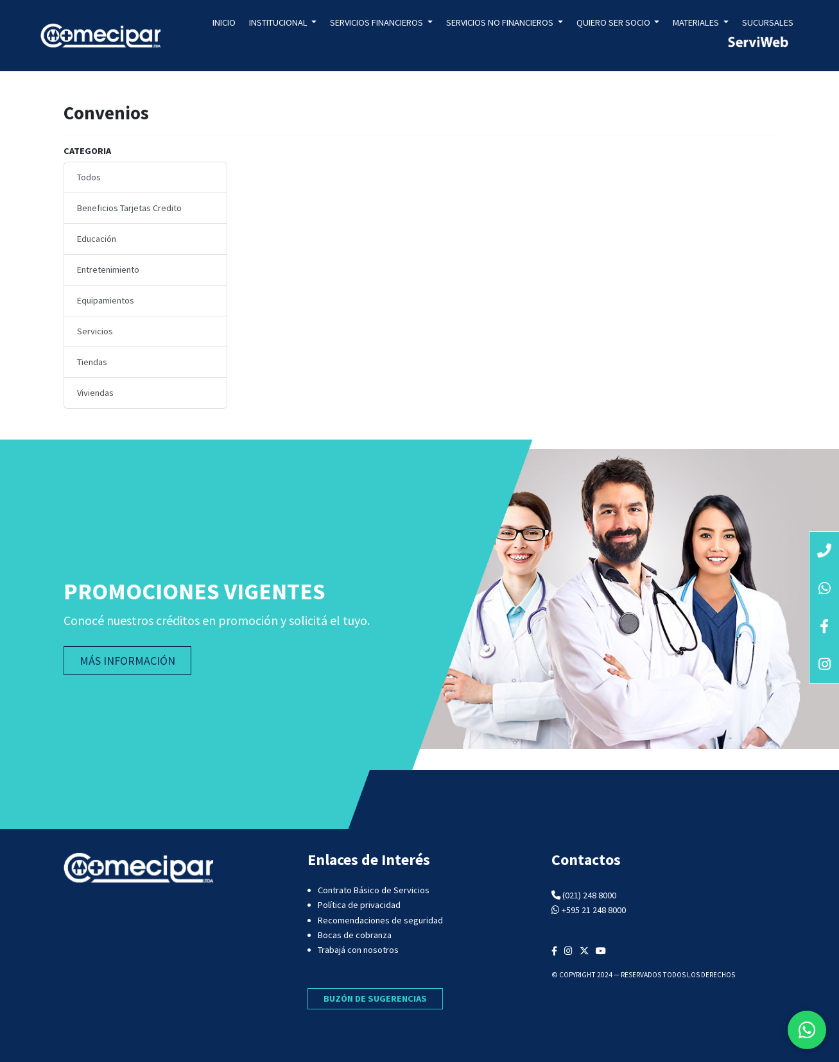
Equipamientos (105, 300)
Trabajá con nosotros (358, 949)
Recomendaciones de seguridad (380, 920)
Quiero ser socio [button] (614, 22)
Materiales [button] (697, 22)
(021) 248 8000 (589, 895)
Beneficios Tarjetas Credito (129, 208)
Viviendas (95, 392)
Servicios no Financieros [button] (500, 22)
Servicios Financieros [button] (377, 22)
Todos (89, 177)
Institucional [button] (279, 22)
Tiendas (92, 362)
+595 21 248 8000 (594, 910)
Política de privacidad (359, 905)
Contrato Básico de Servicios (373, 890)
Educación (96, 238)
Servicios (95, 331)
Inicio (224, 22)
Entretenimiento (108, 269)
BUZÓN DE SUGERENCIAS (375, 998)
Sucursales (767, 22)
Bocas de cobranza (355, 935)
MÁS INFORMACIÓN (127, 660)
